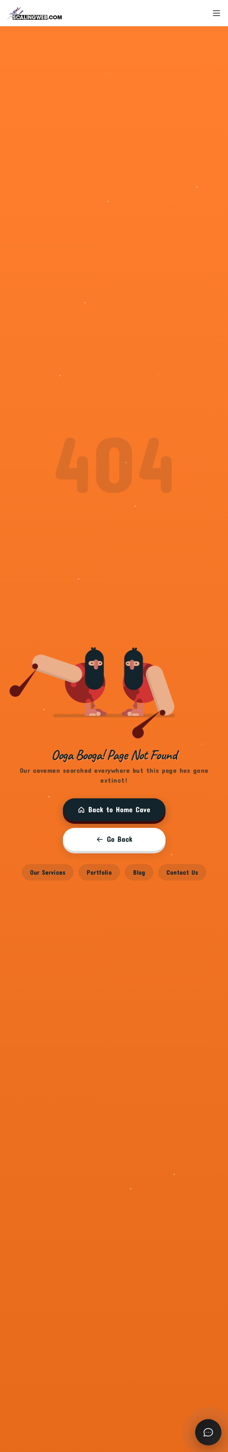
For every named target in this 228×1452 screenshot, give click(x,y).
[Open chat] (208, 1432)
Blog (139, 872)
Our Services (47, 872)
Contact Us (182, 872)
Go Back (114, 839)
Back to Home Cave (114, 809)
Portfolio (99, 872)
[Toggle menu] (216, 13)
